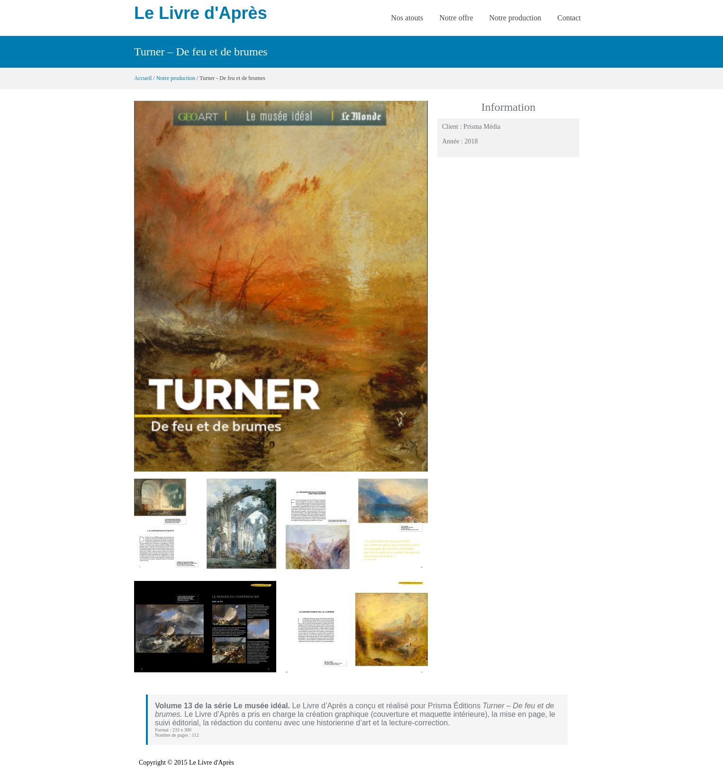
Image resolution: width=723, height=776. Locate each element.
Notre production (515, 18)
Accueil (143, 78)
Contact (569, 18)
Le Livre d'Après (200, 13)
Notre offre (456, 18)
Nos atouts (407, 18)
